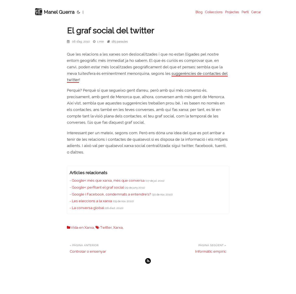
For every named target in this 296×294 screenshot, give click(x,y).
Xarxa (118, 227)
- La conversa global (87, 208)
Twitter (106, 227)
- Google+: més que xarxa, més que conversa (107, 180)
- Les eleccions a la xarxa (91, 201)
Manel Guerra (54, 11)
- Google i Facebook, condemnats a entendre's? (110, 194)
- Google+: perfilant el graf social (97, 187)
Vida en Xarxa (82, 227)
